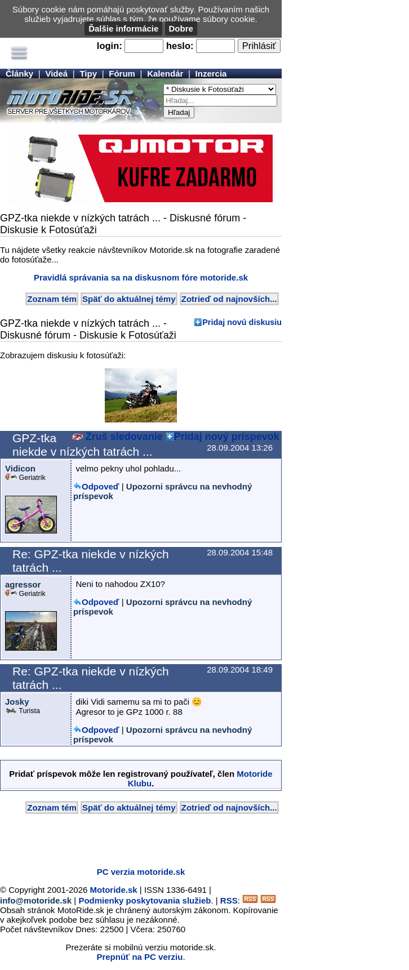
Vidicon (20, 468)
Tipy (88, 73)
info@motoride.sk (36, 900)
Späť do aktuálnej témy (129, 299)
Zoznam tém (52, 299)
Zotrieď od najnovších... (229, 299)
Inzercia (211, 73)
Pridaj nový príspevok (226, 436)
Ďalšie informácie (123, 28)
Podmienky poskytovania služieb (144, 900)
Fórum (122, 73)
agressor (23, 584)
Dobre (181, 28)
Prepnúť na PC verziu (139, 957)
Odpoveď (100, 486)
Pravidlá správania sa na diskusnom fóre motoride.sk (141, 277)
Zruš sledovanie (117, 436)
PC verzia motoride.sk (141, 871)
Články (19, 73)
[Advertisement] (132, 841)
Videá (56, 73)
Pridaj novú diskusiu (242, 322)
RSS (229, 900)
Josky (17, 701)
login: (109, 46)
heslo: (180, 46)
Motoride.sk (113, 890)
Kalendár (165, 73)
